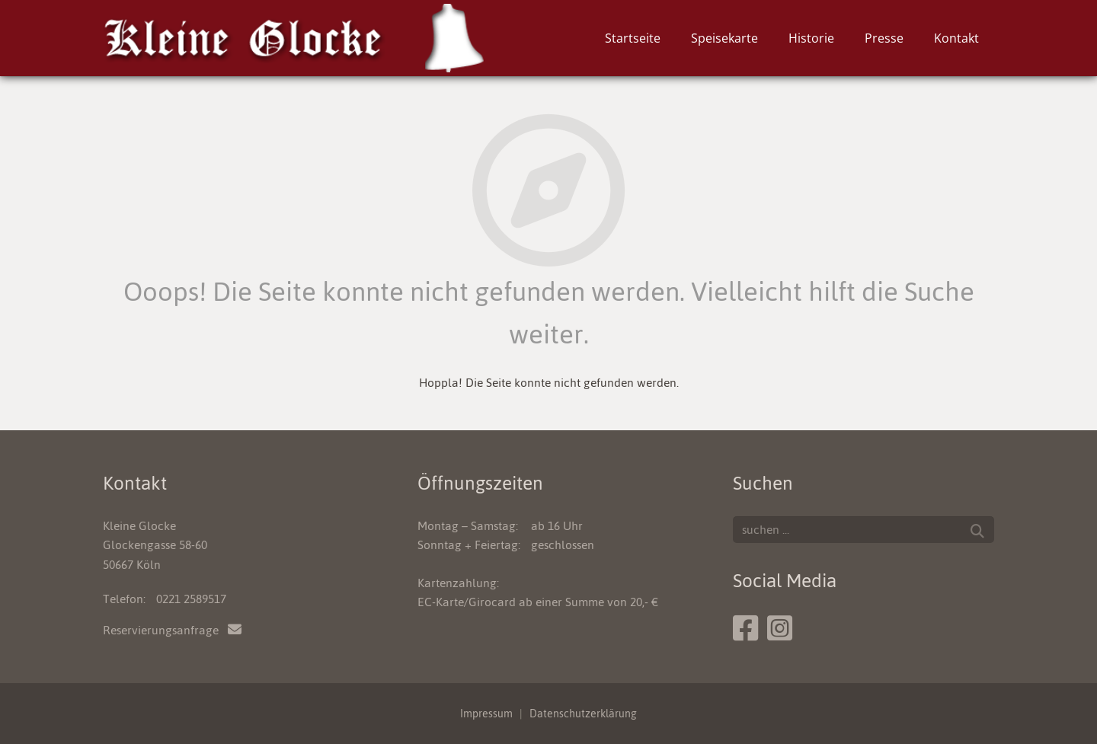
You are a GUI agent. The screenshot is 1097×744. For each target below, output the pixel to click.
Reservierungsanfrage (172, 630)
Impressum (486, 713)
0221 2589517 (191, 599)
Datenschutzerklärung (583, 713)
